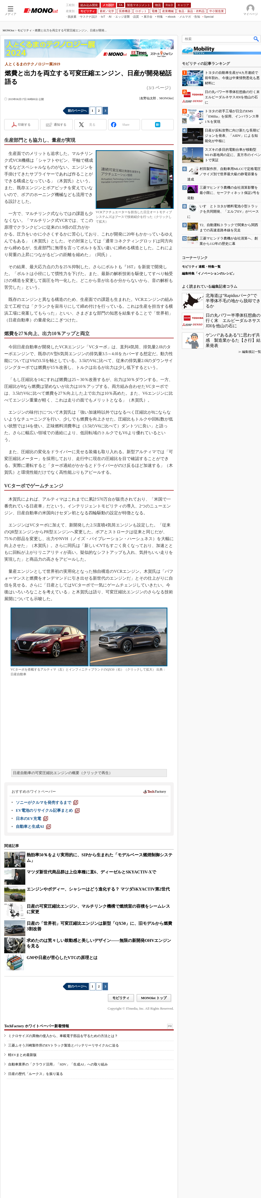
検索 (256, 38)
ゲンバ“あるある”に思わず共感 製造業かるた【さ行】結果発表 (233, 340)
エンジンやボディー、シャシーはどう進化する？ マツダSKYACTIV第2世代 (98, 889)
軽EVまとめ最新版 (22, 1055)
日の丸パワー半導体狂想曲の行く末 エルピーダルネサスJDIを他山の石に (233, 320)
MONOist (8, 30)
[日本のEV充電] (32, 818)
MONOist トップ (154, 998)
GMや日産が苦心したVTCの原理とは (62, 957)
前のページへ (77, 111)
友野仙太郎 (148, 98)
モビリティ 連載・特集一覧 (201, 266)
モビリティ (24, 30)
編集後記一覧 (251, 352)
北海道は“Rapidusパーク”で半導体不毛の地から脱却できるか (233, 300)
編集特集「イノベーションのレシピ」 (209, 273)
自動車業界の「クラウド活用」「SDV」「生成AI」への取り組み (58, 1064)
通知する (60, 124)
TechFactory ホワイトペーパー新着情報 (36, 1026)
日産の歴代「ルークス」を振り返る (35, 1074)
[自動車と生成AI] (33, 826)
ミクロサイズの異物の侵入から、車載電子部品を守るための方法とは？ (63, 1036)
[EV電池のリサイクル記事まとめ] (48, 810)
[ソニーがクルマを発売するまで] (47, 802)
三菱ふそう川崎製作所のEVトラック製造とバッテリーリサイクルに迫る (63, 1045)
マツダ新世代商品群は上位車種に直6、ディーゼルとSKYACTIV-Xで (91, 872)
